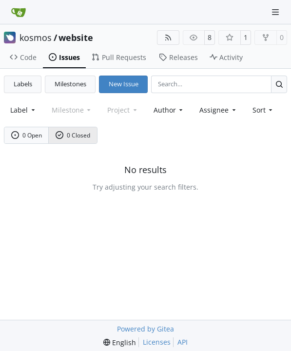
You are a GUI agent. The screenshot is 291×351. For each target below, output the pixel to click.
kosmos (35, 37)
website (75, 37)
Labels (23, 83)
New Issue (123, 83)
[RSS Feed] (168, 37)
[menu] (263, 110)
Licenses (157, 342)
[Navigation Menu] (276, 12)
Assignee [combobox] (218, 110)
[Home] (18, 12)
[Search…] (279, 84)
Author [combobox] (169, 110)
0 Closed (73, 135)
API (182, 342)
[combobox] (23, 110)
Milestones (70, 83)
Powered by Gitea (145, 328)
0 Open (26, 135)
